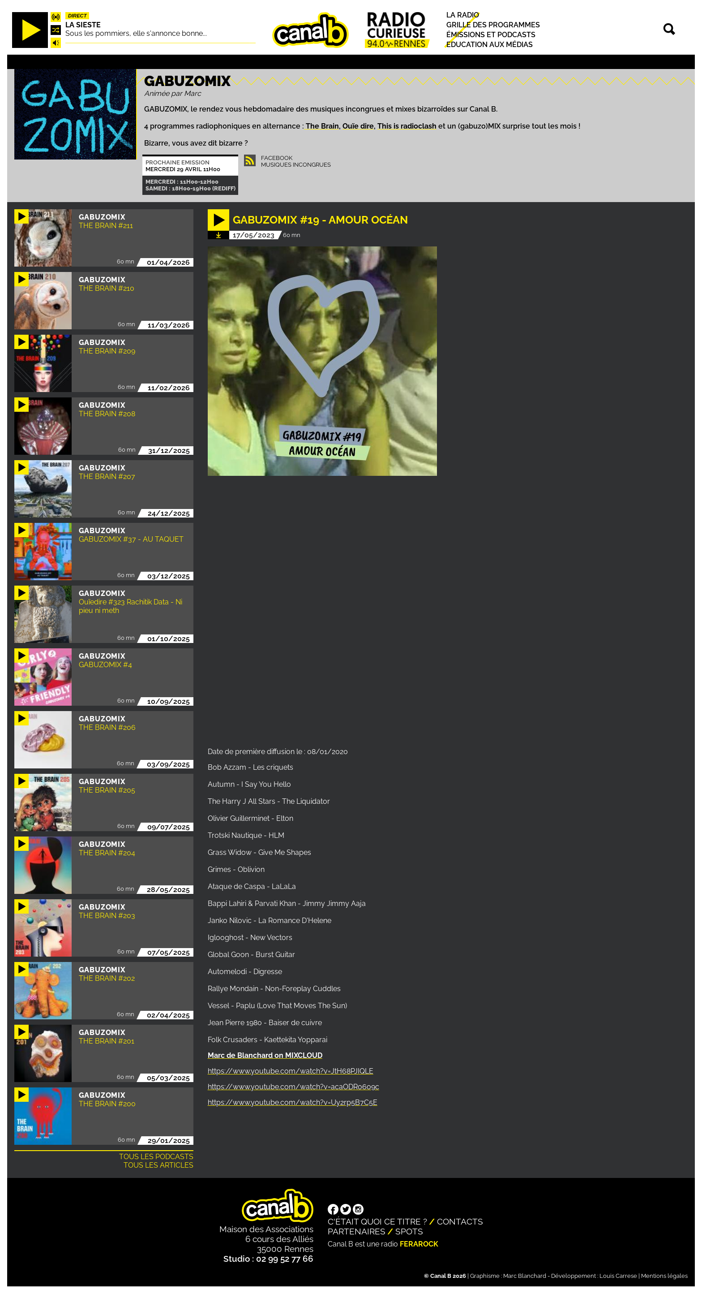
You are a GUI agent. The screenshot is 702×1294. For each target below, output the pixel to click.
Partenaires (356, 1231)
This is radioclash (407, 126)
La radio (462, 15)
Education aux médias (489, 45)
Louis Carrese (618, 1275)
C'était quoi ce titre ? (377, 1221)
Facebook (276, 158)
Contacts (460, 1221)
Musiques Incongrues (296, 164)
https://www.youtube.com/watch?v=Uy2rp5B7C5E (292, 1102)
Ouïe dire (358, 126)
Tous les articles (158, 1165)
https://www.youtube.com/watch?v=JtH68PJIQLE (290, 1071)
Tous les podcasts (156, 1156)
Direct (77, 15)
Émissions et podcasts (490, 34)
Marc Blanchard (524, 1275)
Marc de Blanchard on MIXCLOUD (265, 1055)
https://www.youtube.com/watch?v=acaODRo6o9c (293, 1087)
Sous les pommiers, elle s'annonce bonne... (136, 33)
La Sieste (83, 25)
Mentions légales (664, 1275)
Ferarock (419, 1244)
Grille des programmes (493, 25)
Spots (409, 1231)
